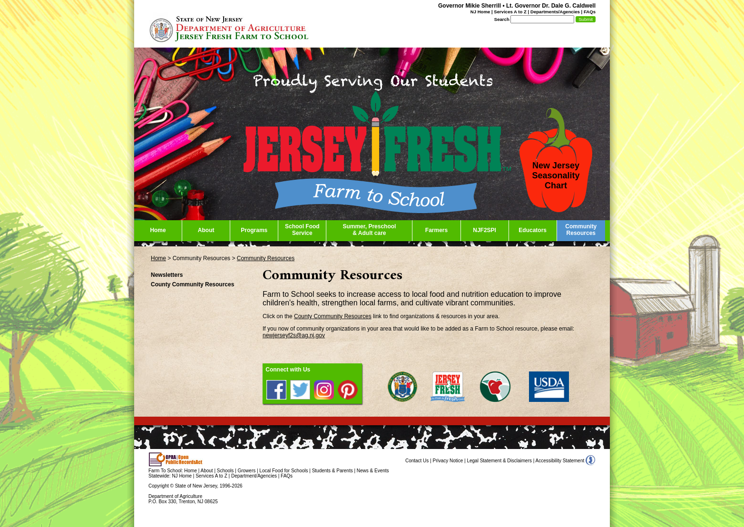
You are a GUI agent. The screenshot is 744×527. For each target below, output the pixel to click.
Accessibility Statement (560, 460)
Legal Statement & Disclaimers (499, 460)
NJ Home (480, 11)
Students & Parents (332, 470)
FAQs (590, 11)
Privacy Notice (447, 460)
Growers (246, 470)
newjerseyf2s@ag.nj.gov (294, 335)
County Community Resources (333, 316)
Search (501, 19)
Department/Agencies (254, 475)
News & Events (373, 470)
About (207, 470)
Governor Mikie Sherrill (469, 5)
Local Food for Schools (283, 470)
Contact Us (417, 460)
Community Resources (265, 258)
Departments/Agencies (555, 11)
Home (158, 258)
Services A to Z (510, 11)
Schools (225, 470)
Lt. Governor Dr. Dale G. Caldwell (551, 5)
